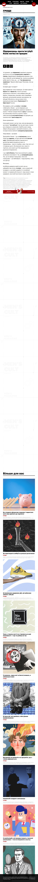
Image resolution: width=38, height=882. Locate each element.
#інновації (19, 184)
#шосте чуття (24, 187)
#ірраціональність (7, 188)
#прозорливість (6, 184)
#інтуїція (13, 178)
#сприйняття (13, 184)
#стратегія (29, 181)
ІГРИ (10, 3)
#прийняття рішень (23, 178)
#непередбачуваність (11, 181)
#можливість (19, 181)
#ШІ (31, 180)
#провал (5, 183)
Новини (5, 14)
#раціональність (12, 179)
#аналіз (28, 180)
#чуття (17, 179)
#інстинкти (12, 183)
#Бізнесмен (8, 178)
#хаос (27, 185)
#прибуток (14, 185)
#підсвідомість (14, 180)
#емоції (11, 187)
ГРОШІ (27, 1)
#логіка (17, 178)
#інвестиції (5, 179)
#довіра (24, 181)
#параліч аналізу (17, 187)
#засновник (20, 180)
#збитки (19, 185)
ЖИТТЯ (22, 1)
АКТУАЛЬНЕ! (23, 3)
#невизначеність (7, 180)
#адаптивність (6, 187)
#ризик (4, 181)
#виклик (23, 184)
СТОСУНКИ (15, 1)
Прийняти (32, 878)
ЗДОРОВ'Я (16, 3)
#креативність (19, 183)
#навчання (23, 185)
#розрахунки (22, 179)
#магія (24, 180)
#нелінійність (9, 185)
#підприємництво (26, 183)
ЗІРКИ (9, 1)
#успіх (8, 183)
